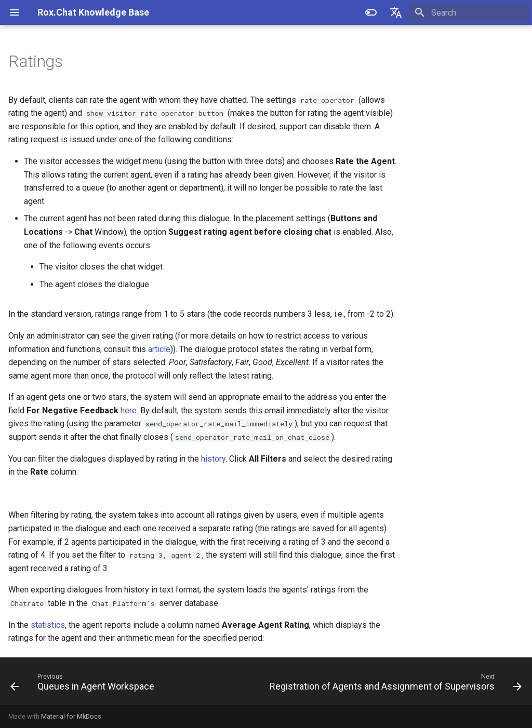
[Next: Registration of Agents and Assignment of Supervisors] (394, 684)
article (159, 349)
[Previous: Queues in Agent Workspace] (84, 684)
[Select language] (395, 12)
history (213, 459)
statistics (48, 625)
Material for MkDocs (71, 716)
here (129, 410)
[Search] (469, 12)
